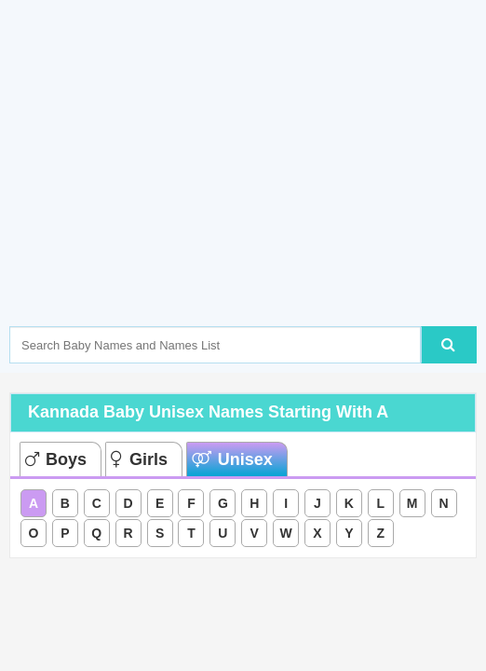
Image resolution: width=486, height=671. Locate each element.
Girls (139, 459)
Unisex (232, 459)
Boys (56, 459)
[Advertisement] (247, 191)
